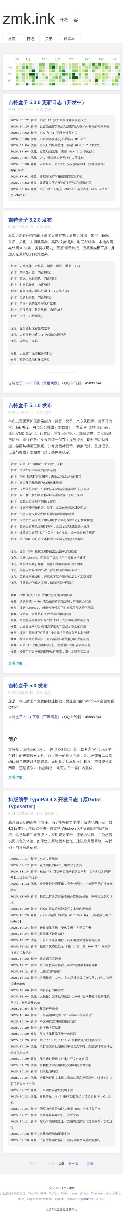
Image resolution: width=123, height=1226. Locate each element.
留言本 (69, 39)
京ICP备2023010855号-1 (61, 1209)
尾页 (89, 1163)
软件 (48, 109)
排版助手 (51, 814)
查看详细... (17, 663)
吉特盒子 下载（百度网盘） (35, 383)
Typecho (84, 1198)
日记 (30, 39)
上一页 (49, 1163)
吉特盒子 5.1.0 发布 (30, 405)
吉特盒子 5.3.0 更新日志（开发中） (47, 102)
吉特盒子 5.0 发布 (28, 685)
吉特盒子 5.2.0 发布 (30, 220)
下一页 (73, 1163)
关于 (48, 39)
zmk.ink (40, 18)
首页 (11, 39)
